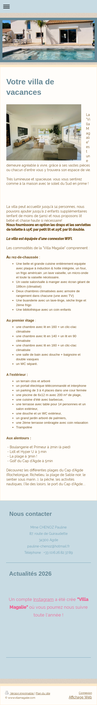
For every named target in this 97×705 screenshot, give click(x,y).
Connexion (85, 693)
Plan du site (43, 693)
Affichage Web (80, 697)
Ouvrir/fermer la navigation (48, 6)
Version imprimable (19, 693)
